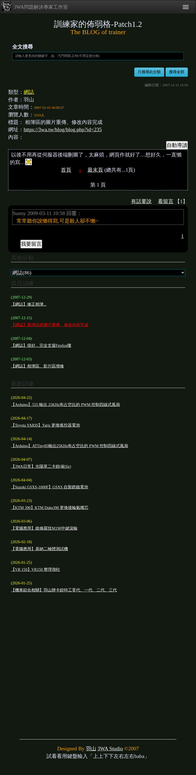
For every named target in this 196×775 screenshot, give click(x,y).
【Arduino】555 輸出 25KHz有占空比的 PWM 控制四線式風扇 (65, 404)
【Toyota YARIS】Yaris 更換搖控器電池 (45, 425)
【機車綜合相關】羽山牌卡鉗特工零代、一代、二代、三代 (64, 590)
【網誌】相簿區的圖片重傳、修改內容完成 (49, 325)
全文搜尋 (22, 47)
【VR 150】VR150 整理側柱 (35, 569)
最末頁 (95, 170)
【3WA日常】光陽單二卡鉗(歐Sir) (41, 466)
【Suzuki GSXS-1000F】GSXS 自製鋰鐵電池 (49, 487)
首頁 (66, 170)
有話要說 (141, 201)
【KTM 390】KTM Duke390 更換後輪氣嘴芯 (49, 507)
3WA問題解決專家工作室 (35, 6)
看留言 (165, 201)
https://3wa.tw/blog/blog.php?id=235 (63, 129)
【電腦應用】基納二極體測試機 (39, 549)
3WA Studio (110, 748)
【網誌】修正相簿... (28, 304)
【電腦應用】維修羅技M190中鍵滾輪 (44, 528)
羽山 (91, 748)
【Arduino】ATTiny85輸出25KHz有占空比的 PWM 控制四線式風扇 (69, 446)
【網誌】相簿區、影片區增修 (37, 366)
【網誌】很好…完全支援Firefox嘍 (41, 345)
